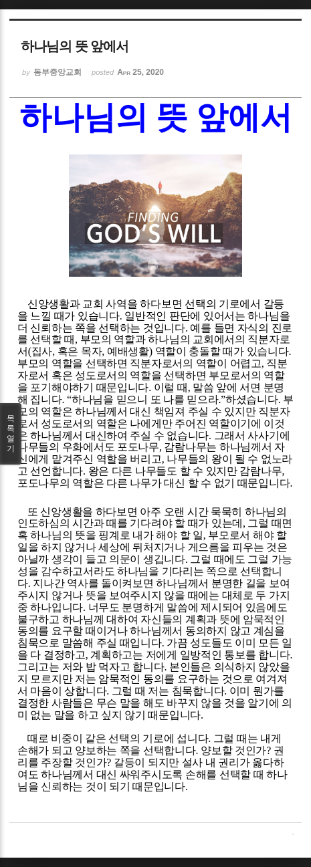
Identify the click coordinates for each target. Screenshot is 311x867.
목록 (11, 434)
